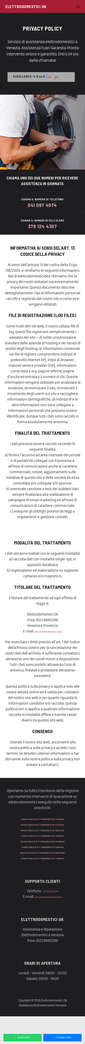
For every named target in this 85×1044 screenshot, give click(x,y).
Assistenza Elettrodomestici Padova (42, 856)
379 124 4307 (42, 228)
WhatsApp (22, 1036)
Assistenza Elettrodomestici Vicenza (42, 841)
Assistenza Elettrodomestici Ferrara (42, 863)
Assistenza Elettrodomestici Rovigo (42, 870)
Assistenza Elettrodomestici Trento (42, 885)
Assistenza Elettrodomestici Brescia (42, 848)
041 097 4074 (42, 204)
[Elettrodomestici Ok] (26, 6)
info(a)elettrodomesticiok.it (48, 646)
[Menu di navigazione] (76, 6)
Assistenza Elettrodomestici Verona (42, 834)
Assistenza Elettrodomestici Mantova (42, 878)
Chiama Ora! (62, 1036)
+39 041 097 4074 (50, 919)
